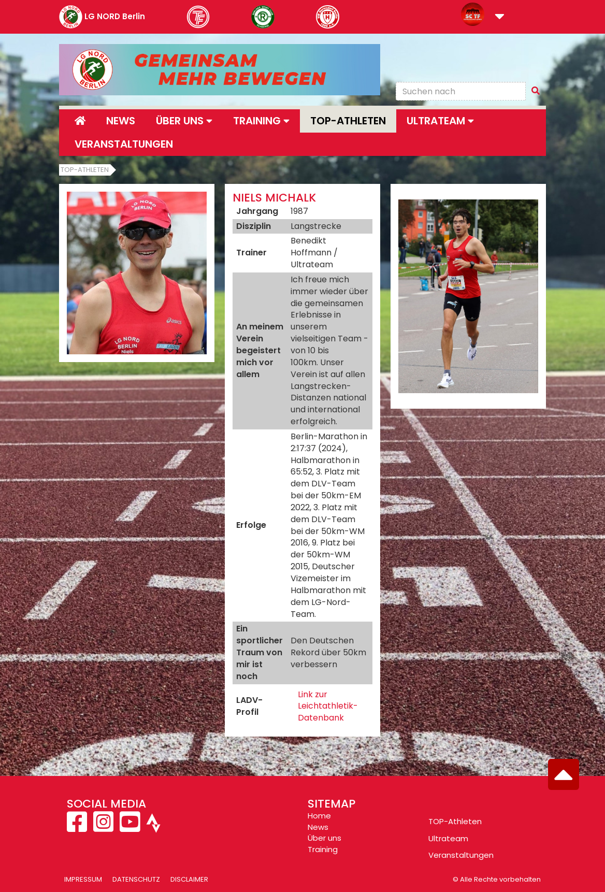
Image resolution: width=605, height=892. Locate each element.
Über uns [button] (184, 120)
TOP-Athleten (455, 821)
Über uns (324, 837)
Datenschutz (136, 879)
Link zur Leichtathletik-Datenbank (328, 706)
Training (323, 849)
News (120, 120)
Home (319, 815)
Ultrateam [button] (440, 120)
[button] (500, 17)
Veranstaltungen (124, 144)
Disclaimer (189, 879)
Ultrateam (448, 838)
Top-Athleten (348, 120)
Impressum (83, 879)
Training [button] (261, 120)
